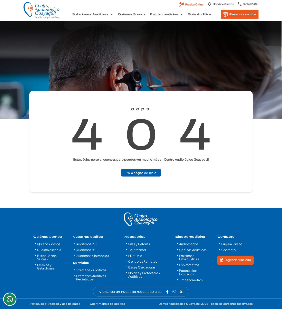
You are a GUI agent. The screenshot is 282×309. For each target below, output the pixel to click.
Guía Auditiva (199, 14)
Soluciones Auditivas (92, 14)
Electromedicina (166, 14)
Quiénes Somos (131, 14)
